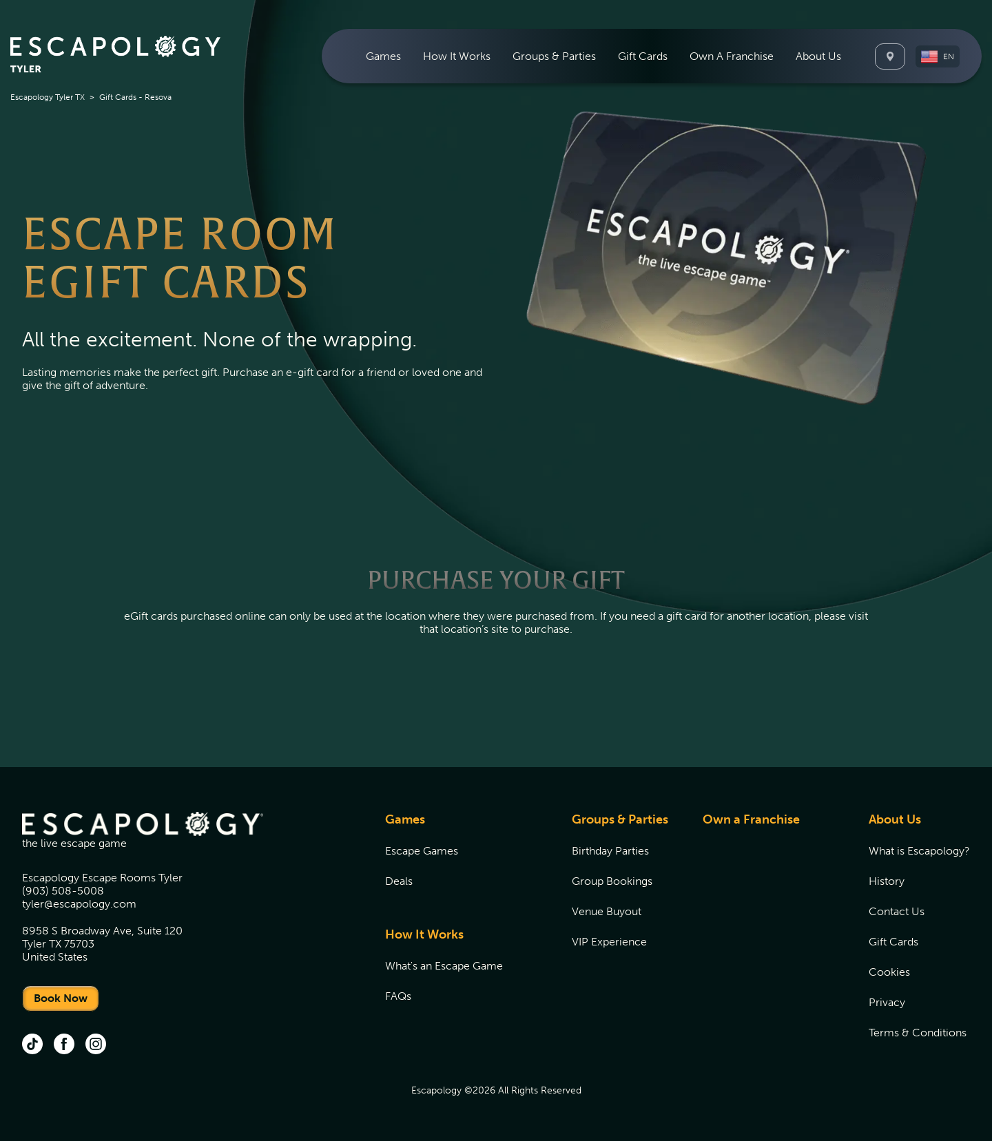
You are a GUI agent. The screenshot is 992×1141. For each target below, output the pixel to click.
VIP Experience (609, 941)
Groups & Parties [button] (554, 56)
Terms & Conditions (918, 1032)
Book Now (60, 998)
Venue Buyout (606, 911)
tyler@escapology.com (79, 903)
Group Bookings (612, 881)
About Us (895, 819)
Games (405, 819)
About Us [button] (818, 56)
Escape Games (421, 850)
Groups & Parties (620, 819)
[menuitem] (383, 56)
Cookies (889, 971)
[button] (938, 56)
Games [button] (383, 56)
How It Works (424, 934)
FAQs (398, 996)
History (887, 881)
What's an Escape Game (444, 965)
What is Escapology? (919, 850)
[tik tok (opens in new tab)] (32, 1045)
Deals (399, 881)
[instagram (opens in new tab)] (95, 1045)
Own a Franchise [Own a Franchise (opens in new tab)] (751, 819)
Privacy (887, 1002)
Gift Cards (643, 56)
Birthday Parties (610, 850)
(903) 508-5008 (63, 890)
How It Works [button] (456, 56)
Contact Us (896, 911)
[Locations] (890, 56)
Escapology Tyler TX (47, 97)
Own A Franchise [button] (732, 56)
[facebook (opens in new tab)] (64, 1045)
